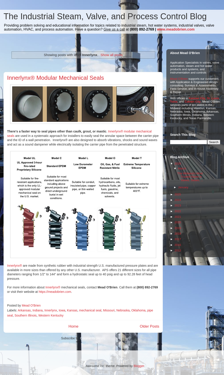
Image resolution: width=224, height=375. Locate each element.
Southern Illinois (25, 315)
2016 (178, 245)
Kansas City (197, 98)
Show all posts (111, 55)
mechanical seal (90, 310)
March (182, 168)
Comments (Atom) (92, 338)
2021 (178, 216)
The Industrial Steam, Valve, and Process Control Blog (105, 16)
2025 (178, 194)
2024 (178, 200)
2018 (178, 233)
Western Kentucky (50, 315)
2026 (178, 163)
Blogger (139, 366)
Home (74, 326)
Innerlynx (50, 310)
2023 (178, 205)
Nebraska (123, 310)
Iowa (62, 310)
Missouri (109, 310)
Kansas (72, 310)
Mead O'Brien (179, 78)
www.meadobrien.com (176, 29)
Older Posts (149, 326)
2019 (178, 228)
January (183, 187)
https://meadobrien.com (55, 291)
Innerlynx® (14, 265)
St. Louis (213, 98)
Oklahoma (138, 310)
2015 (178, 250)
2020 (178, 222)
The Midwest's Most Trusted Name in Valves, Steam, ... (190, 177)
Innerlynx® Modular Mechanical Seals (55, 77)
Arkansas (24, 310)
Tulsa (173, 101)
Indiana (37, 310)
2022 (178, 211)
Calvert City (193, 101)
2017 (178, 239)
